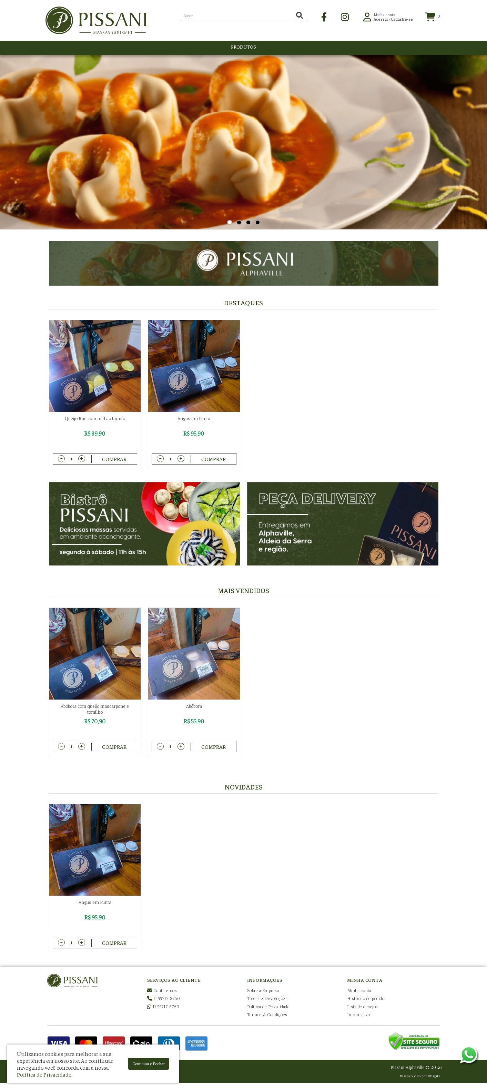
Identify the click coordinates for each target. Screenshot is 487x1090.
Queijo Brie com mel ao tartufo (95, 418)
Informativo (358, 1014)
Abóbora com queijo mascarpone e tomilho (95, 709)
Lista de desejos (362, 1006)
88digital (435, 1075)
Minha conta (359, 990)
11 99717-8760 (163, 998)
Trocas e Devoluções (267, 998)
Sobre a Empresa (263, 990)
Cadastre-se (402, 20)
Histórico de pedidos (367, 998)
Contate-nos (162, 990)
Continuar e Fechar (148, 1063)
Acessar (381, 20)
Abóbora (194, 706)
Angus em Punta (193, 418)
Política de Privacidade (268, 1006)
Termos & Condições (267, 1014)
